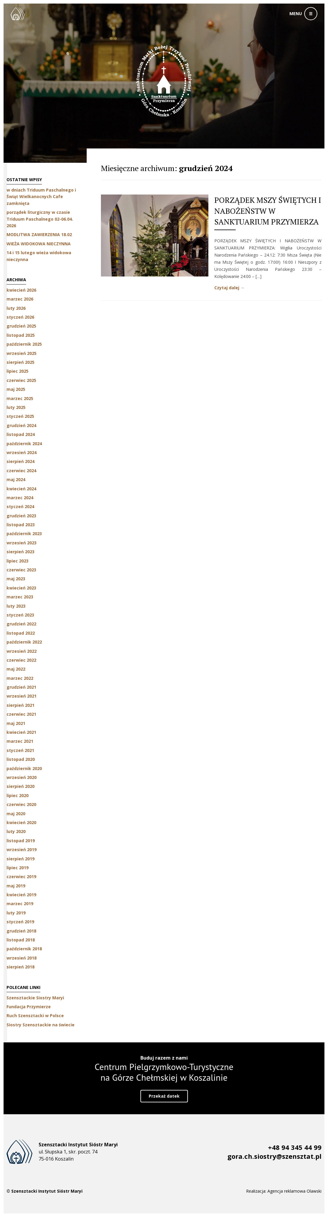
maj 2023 (16, 578)
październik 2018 (24, 949)
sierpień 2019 (20, 859)
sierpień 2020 (20, 786)
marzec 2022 (20, 678)
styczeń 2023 (20, 615)
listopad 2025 (21, 335)
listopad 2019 (21, 840)
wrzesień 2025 (22, 353)
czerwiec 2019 (21, 876)
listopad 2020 (21, 759)
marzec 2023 (20, 597)
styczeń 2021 (20, 750)
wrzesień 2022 (22, 651)
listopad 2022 (21, 633)
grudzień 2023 (21, 516)
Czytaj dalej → (229, 287)
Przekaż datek (164, 1096)
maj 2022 (16, 669)
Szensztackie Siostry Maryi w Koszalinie (18, 13)
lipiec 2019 (17, 867)
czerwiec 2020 (21, 804)
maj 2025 (16, 389)
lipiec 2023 (17, 561)
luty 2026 (16, 308)
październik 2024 (24, 443)
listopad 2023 (21, 524)
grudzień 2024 (21, 425)
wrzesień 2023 (22, 543)
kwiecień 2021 (21, 732)
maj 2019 (16, 886)
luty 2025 (16, 407)
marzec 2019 (20, 903)
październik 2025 (24, 344)
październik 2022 (24, 642)
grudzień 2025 (21, 326)
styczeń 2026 (20, 317)
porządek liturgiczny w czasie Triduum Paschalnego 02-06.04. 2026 (40, 218)
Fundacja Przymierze (29, 1006)
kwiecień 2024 (21, 488)
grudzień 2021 (21, 687)
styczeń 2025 (20, 416)
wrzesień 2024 (22, 452)
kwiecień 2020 (21, 822)
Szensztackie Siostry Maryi (35, 998)
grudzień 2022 (21, 624)
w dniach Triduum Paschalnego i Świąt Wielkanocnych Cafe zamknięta (41, 196)
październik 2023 (24, 533)
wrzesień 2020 (22, 777)
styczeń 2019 (20, 921)
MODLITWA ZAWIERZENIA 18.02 (39, 234)
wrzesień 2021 (22, 696)
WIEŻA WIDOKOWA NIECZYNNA (39, 243)
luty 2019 (16, 913)
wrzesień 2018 (22, 958)
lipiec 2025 (17, 371)
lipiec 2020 (17, 795)
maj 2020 (16, 813)
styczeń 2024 (20, 506)
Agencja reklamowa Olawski (294, 1191)
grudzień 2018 (21, 931)
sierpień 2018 (20, 967)
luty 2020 (16, 831)
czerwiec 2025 (21, 380)
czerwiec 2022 (21, 660)
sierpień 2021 (20, 705)
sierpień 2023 (20, 551)
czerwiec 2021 (21, 714)
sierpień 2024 (20, 461)
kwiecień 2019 (21, 894)
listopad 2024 (21, 434)
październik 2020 (24, 768)
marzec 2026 (20, 299)
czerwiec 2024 (21, 470)
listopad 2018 (21, 940)
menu (295, 13)
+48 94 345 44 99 (294, 1147)
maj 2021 (16, 723)
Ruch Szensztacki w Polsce (35, 1015)
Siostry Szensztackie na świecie (41, 1025)
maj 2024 (16, 479)
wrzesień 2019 (22, 849)
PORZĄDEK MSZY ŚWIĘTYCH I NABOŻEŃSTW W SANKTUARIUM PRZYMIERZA (267, 211)
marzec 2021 (20, 741)
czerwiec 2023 (21, 570)
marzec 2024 (20, 497)
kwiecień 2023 (21, 588)
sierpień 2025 (20, 362)
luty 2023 (16, 606)
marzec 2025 (20, 398)
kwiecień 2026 (21, 290)
